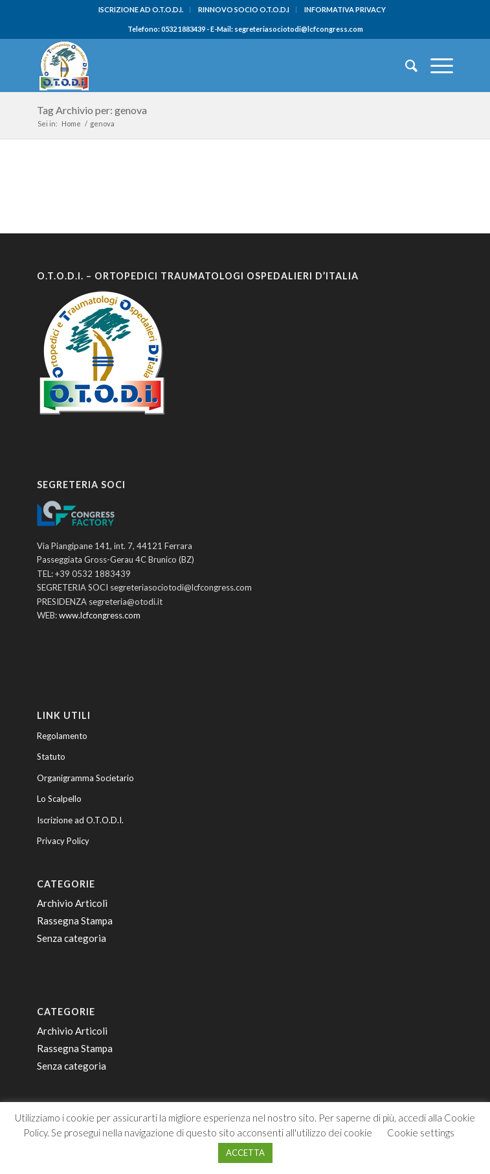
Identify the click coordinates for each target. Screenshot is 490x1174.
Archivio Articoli (72, 903)
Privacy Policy (63, 841)
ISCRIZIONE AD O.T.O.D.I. (140, 9)
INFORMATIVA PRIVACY (345, 9)
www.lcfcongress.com (99, 615)
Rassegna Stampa (75, 920)
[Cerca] (405, 65)
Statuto (51, 756)
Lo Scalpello (59, 798)
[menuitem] (141, 9)
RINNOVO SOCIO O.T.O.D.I (243, 9)
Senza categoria (71, 938)
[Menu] (435, 65)
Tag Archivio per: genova (92, 110)
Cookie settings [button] (420, 1132)
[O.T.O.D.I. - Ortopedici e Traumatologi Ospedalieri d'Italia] (203, 65)
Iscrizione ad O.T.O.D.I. (80, 820)
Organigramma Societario (85, 778)
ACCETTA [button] (245, 1152)
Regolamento (62, 736)
